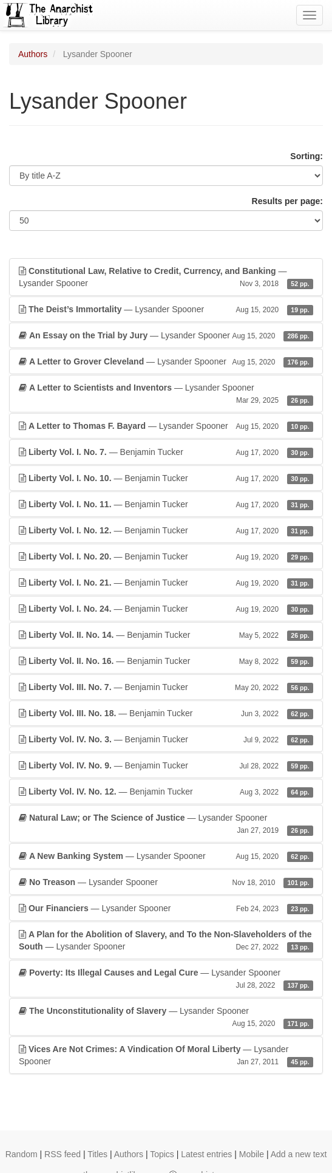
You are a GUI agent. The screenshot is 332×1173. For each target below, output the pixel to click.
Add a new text (299, 1154)
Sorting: (306, 156)
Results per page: (287, 201)
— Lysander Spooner (166, 277)
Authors (32, 54)
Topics (162, 1154)
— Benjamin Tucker (166, 452)
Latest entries (206, 1154)
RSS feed (62, 1154)
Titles (97, 1154)
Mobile (251, 1154)
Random (21, 1154)
